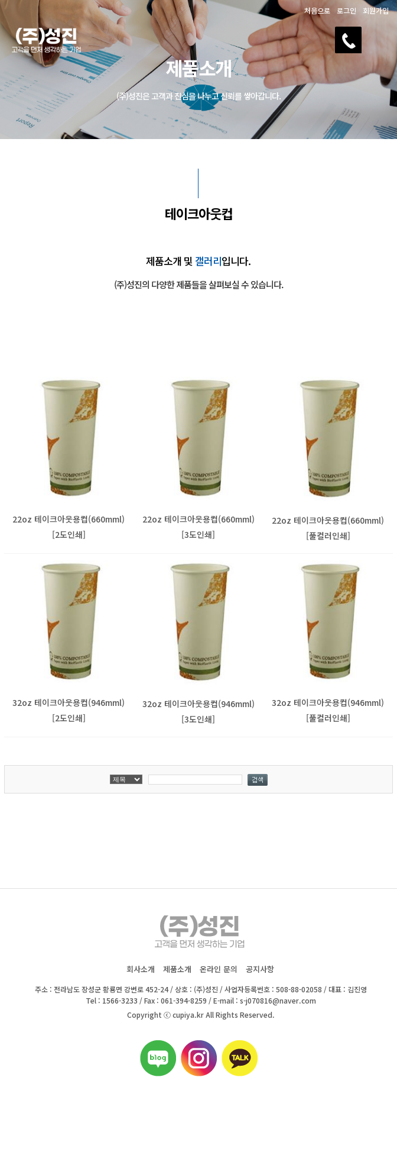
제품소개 (177, 969)
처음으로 (317, 10)
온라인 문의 (218, 969)
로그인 (346, 10)
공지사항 (260, 969)
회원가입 (376, 10)
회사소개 (140, 969)
